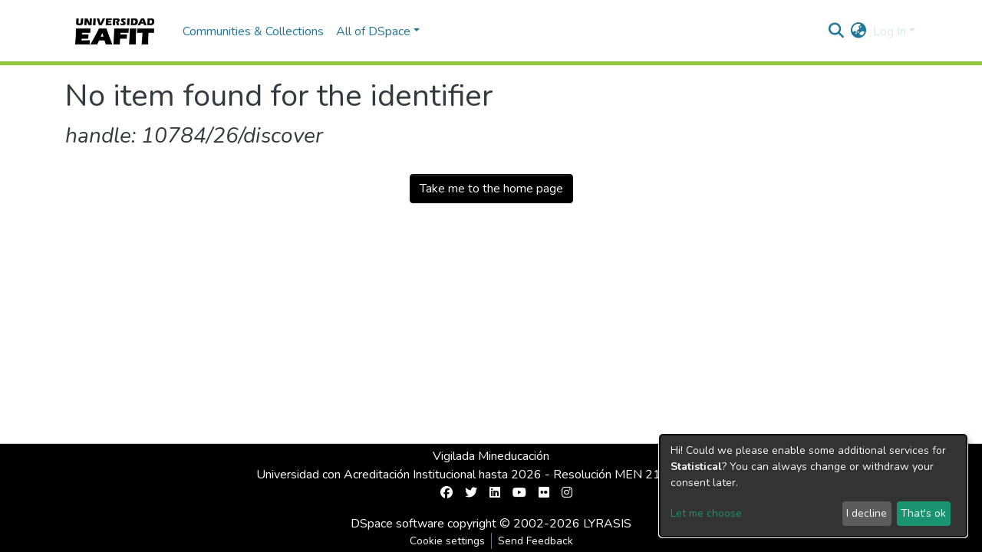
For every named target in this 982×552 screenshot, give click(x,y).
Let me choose (706, 513)
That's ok (923, 513)
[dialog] (813, 486)
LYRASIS (607, 523)
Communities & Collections (253, 31)
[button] (858, 31)
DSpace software (397, 523)
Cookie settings (447, 541)
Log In (889, 31)
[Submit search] (836, 31)
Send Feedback (535, 541)
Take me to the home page (491, 188)
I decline (866, 513)
